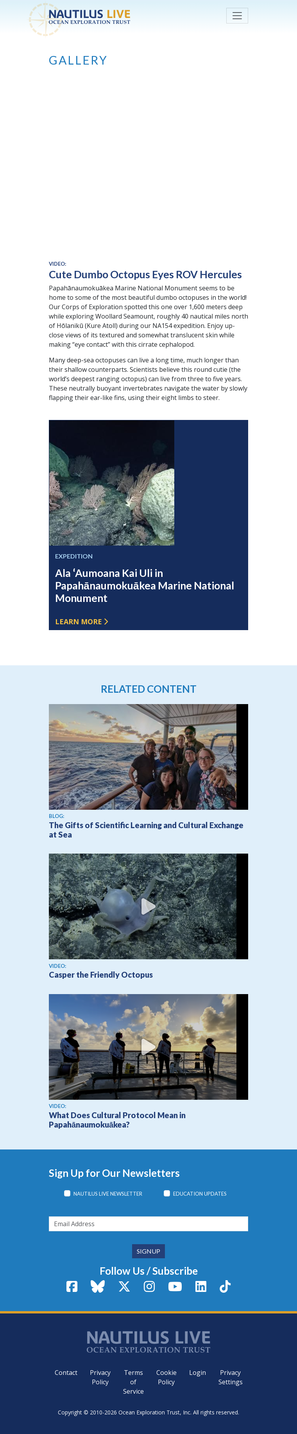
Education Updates (200, 1194)
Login (197, 1372)
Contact (66, 1372)
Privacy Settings (230, 1377)
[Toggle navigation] (237, 15)
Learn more (78, 621)
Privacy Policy (100, 1377)
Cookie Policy (166, 1377)
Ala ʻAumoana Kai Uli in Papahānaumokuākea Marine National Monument (144, 585)
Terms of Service (133, 1382)
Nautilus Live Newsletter (107, 1194)
